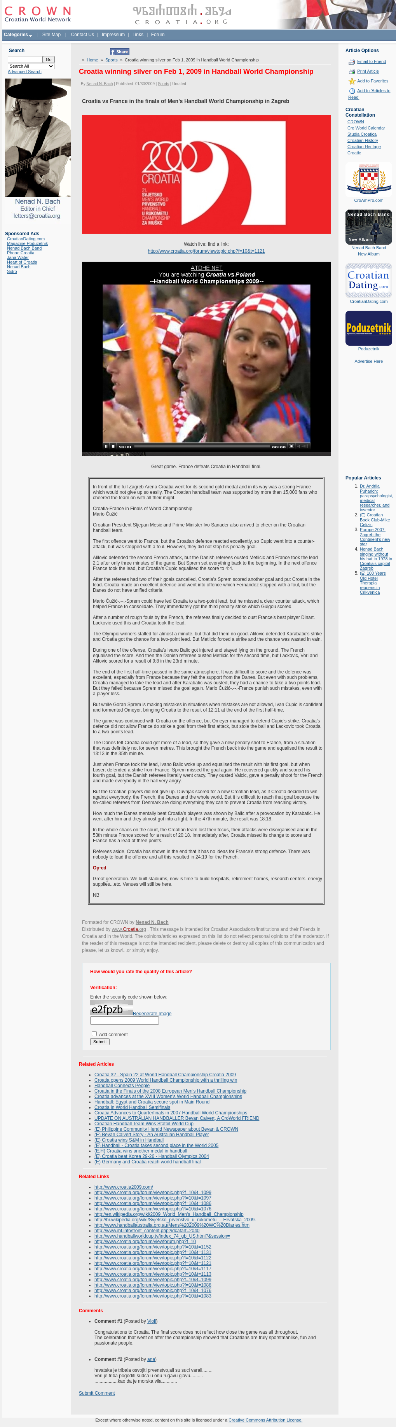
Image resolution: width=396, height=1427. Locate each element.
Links (138, 34)
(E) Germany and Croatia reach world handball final (147, 1162)
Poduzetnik (368, 348)
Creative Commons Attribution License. (265, 1420)
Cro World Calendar (366, 128)
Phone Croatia (20, 252)
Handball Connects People (122, 1085)
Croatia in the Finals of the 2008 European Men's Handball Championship (170, 1091)
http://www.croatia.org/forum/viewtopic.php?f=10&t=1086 (152, 1203)
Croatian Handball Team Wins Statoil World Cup (144, 1123)
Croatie (354, 152)
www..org (129, 929)
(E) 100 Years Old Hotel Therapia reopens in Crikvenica (373, 583)
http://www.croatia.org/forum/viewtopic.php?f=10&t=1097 (152, 1198)
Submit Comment (97, 1393)
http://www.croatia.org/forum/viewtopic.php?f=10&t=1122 (152, 1258)
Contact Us (82, 34)
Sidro (12, 271)
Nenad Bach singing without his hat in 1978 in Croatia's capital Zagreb (376, 558)
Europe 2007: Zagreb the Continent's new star (375, 536)
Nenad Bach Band (24, 248)
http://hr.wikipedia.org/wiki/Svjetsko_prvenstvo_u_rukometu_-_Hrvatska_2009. (175, 1219)
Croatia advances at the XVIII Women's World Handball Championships (168, 1096)
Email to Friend (371, 61)
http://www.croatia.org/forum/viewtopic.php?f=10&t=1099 (152, 1192)
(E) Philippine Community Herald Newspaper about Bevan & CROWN (166, 1129)
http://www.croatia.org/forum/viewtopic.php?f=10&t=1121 (206, 251)
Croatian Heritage (364, 146)
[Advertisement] (368, 425)
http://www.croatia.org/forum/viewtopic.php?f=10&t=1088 (152, 1285)
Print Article (368, 71)
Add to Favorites (372, 81)
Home (92, 60)
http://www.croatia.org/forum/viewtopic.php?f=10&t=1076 (152, 1209)
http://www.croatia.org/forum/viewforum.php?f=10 (145, 1241)
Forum (158, 34)
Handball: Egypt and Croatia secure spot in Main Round (151, 1102)
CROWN (355, 121)
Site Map (51, 34)
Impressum (113, 34)
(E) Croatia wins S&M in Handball (129, 1140)
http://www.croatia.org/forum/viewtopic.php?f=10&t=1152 (152, 1247)
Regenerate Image (152, 1013)
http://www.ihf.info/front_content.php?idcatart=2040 (147, 1230)
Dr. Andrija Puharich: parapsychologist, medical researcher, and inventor (376, 498)
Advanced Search (25, 71)
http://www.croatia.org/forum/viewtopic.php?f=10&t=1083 (152, 1296)
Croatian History (362, 140)
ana (151, 1359)
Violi (151, 1321)
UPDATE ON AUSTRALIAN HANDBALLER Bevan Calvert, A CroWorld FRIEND (176, 1118)
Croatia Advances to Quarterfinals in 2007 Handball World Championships (170, 1113)
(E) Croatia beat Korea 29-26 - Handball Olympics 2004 (151, 1156)
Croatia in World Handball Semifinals (132, 1107)
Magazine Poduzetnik (27, 243)
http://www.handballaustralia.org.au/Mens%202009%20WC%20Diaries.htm (171, 1225)
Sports (111, 60)
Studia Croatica (362, 134)
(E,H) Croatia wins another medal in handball (140, 1151)
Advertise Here (369, 361)
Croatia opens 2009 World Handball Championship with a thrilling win (165, 1080)
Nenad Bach (19, 266)
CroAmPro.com (368, 200)
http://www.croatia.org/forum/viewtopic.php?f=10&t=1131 (152, 1252)
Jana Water (18, 257)
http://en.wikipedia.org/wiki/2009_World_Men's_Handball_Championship (169, 1214)
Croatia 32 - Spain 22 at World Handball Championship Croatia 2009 (165, 1074)
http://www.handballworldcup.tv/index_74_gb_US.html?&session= (162, 1236)
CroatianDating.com (26, 238)
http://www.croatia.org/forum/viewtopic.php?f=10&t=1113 (152, 1274)
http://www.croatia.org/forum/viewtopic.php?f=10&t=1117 (152, 1268)
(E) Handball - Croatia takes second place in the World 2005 (156, 1145)
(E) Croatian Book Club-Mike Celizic (375, 519)
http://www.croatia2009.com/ (123, 1187)
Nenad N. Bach (99, 84)
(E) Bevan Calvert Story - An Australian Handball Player (151, 1134)
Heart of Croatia (22, 262)
